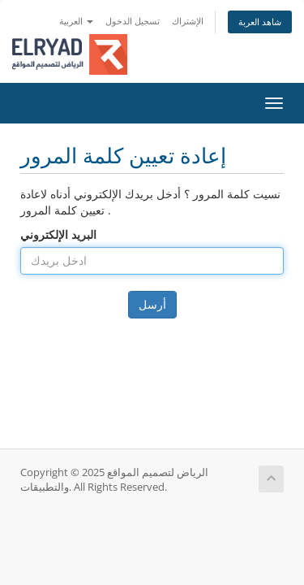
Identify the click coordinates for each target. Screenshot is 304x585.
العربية (76, 21)
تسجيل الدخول (132, 21)
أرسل (152, 304)
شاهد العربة (259, 21)
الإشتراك (187, 21)
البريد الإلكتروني (58, 234)
